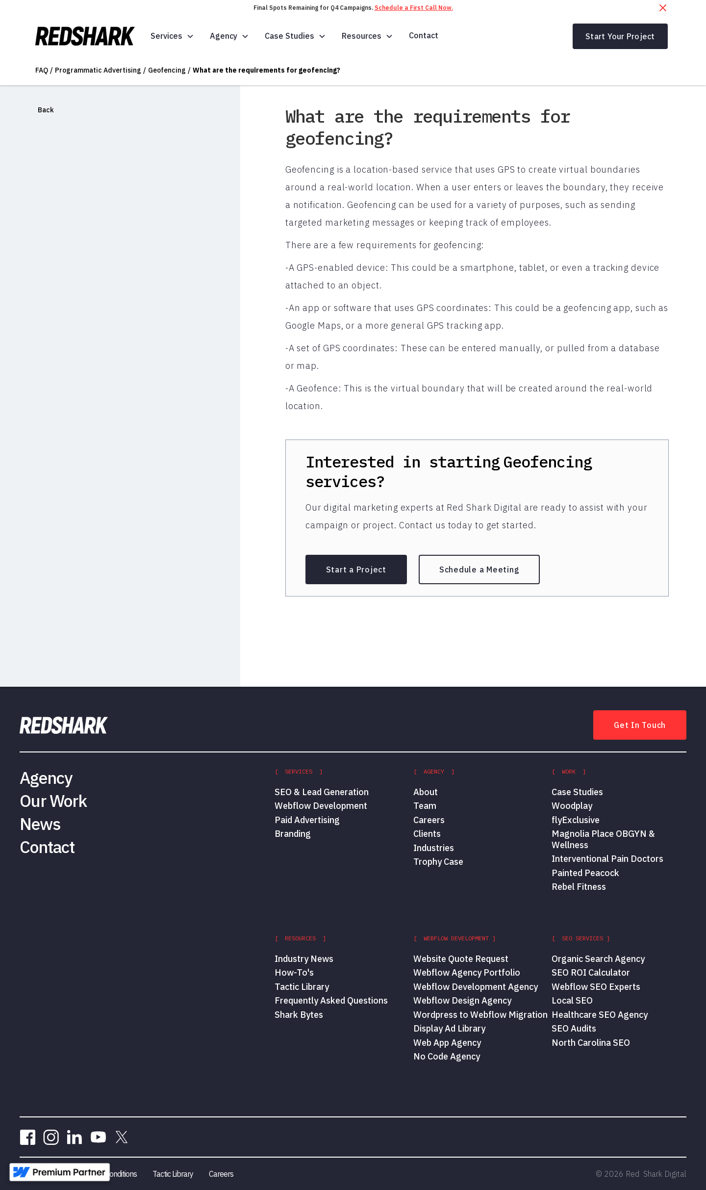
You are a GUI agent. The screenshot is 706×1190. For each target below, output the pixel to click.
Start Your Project (620, 36)
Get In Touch (640, 725)
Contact (423, 35)
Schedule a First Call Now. (414, 7)
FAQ (41, 70)
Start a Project (356, 569)
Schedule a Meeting (479, 569)
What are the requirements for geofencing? (266, 70)
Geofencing (167, 70)
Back (46, 109)
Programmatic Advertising (98, 70)
